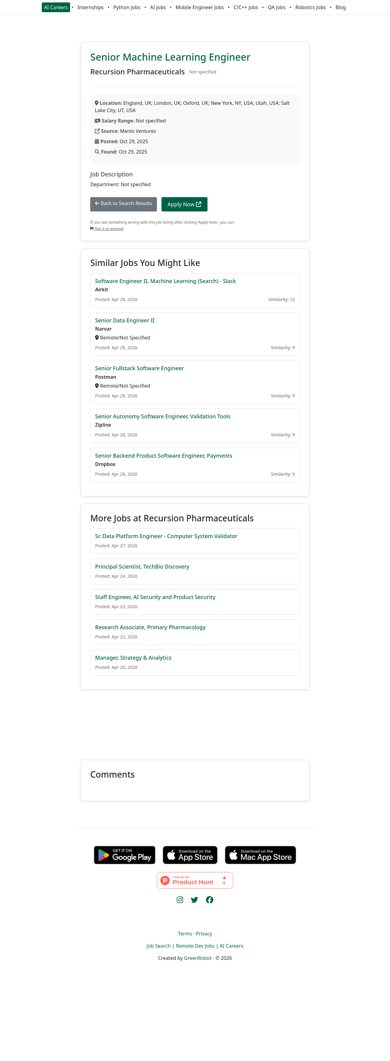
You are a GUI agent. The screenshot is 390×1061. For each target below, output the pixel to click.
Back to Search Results (123, 203)
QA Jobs (276, 7)
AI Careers (56, 7)
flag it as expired (106, 228)
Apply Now (184, 204)
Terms (185, 933)
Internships (90, 7)
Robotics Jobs (310, 7)
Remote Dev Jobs (195, 945)
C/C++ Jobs (246, 7)
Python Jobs (126, 7)
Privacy (204, 933)
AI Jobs (158, 7)
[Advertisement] (195, 721)
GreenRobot (198, 958)
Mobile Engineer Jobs (200, 7)
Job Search (159, 945)
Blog (340, 7)
